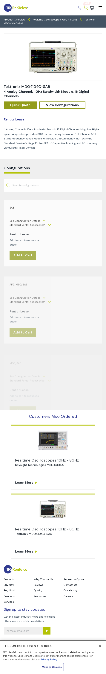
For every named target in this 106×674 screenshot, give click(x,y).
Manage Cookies (52, 667)
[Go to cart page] (92, 8)
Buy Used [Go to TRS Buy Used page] (9, 590)
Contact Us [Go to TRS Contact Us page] (70, 584)
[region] (53, 657)
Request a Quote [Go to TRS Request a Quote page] (74, 579)
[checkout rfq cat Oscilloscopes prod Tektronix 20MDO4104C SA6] (20, 105)
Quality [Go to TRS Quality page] (38, 590)
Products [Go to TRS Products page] (9, 579)
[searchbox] (27, 196)
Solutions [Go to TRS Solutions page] (9, 596)
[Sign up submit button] (46, 631)
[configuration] (62, 105)
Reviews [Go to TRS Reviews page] (38, 584)
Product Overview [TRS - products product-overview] (14, 19)
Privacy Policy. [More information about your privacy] (49, 659)
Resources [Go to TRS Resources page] (40, 596)
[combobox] (53, 195)
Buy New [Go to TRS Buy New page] (9, 584)
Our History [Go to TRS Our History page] (70, 590)
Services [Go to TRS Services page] (9, 601)
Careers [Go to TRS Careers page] (68, 596)
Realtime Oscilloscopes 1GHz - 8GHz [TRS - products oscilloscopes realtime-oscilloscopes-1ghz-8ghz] (55, 19)
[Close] (100, 646)
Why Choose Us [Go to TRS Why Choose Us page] (43, 579)
